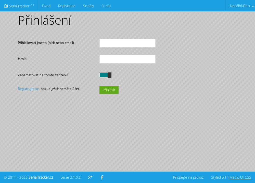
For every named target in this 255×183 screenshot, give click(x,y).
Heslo (22, 58)
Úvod (46, 5)
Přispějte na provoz (188, 177)
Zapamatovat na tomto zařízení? (43, 74)
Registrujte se (28, 88)
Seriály (88, 5)
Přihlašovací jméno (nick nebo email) (46, 42)
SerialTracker (19, 5)
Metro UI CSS (240, 177)
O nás (106, 5)
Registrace (66, 5)
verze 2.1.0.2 (71, 177)
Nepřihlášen (240, 5)
